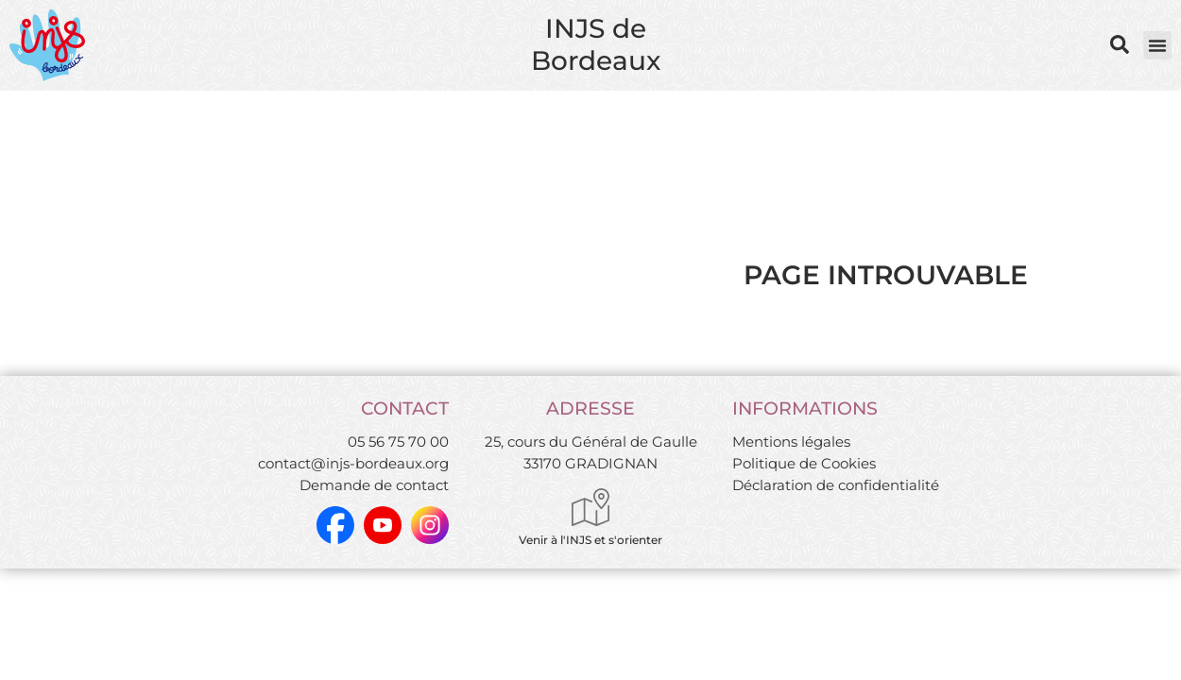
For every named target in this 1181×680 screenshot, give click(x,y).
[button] (1157, 45)
